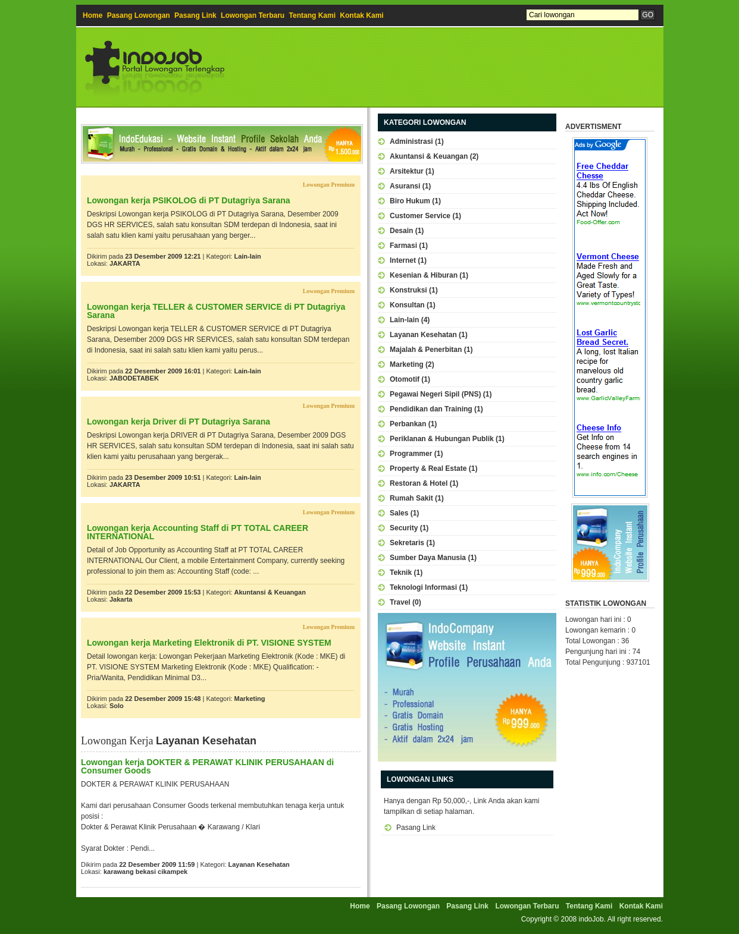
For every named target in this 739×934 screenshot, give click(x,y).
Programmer (411, 453)
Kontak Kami (361, 15)
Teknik (401, 572)
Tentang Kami (312, 15)
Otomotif (404, 379)
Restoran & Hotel (418, 483)
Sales (399, 513)
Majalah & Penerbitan (426, 349)
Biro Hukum (410, 201)
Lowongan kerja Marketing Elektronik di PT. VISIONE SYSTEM (209, 642)
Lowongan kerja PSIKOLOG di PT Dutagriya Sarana (188, 200)
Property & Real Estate (428, 468)
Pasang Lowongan (138, 15)
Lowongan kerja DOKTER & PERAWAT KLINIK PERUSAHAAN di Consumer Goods (207, 766)
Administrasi (411, 141)
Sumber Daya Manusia (428, 558)
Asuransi (405, 186)
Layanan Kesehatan (258, 864)
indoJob (591, 919)
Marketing (249, 698)
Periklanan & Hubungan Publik (442, 439)
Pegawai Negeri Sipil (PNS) (435, 394)
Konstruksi (408, 290)
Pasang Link (195, 15)
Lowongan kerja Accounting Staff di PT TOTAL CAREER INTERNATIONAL (197, 532)
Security (404, 528)
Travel (400, 602)
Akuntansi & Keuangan (269, 592)
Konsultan (407, 305)
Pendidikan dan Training (431, 409)
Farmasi (403, 245)
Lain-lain (247, 256)
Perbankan (408, 424)
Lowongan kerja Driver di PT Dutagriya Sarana (178, 421)
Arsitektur (407, 171)
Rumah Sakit (411, 498)
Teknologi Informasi (423, 587)
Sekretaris (407, 543)
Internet (403, 260)
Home (92, 15)
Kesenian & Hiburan (424, 275)
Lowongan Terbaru (252, 15)
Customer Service (420, 216)
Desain (401, 231)
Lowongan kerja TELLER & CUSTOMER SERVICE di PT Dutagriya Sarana (216, 311)
